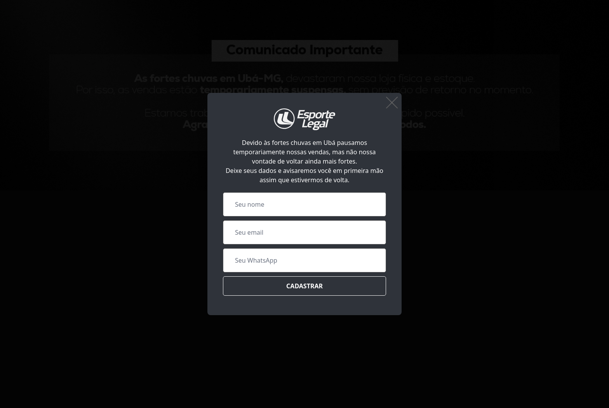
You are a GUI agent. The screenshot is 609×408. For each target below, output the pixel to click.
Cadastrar (304, 286)
